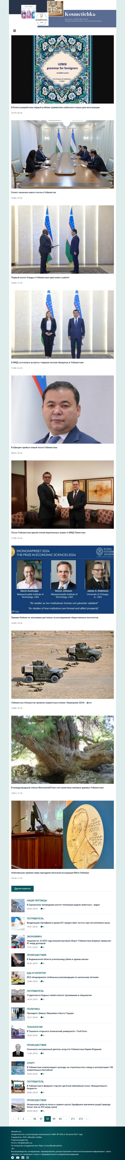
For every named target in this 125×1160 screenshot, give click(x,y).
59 (54, 1118)
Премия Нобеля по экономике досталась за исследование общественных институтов (54, 617)
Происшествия (36, 955)
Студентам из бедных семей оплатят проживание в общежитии (59, 995)
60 (60, 1118)
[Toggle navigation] (14, 31)
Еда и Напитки (36, 973)
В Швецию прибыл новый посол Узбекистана (34, 447)
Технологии (35, 1027)
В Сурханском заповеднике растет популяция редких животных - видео (63, 905)
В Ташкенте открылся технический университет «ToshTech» (57, 1031)
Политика (33, 1009)
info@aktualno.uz (24, 1143)
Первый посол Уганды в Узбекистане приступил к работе (40, 277)
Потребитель (35, 918)
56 (34, 1118)
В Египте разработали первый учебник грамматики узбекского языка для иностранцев (55, 107)
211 (73, 1118)
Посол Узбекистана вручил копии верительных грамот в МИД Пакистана (48, 532)
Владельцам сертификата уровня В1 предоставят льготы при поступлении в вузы (68, 923)
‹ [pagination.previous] (13, 1118)
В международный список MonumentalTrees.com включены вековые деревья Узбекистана (57, 787)
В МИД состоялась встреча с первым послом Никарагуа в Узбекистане (47, 362)
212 (81, 1118)
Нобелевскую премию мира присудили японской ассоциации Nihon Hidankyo (50, 873)
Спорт (31, 1063)
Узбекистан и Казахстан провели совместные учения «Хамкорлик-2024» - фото (51, 703)
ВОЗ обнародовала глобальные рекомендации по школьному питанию (63, 977)
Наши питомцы (37, 900)
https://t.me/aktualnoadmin (50, 1146)
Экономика (34, 936)
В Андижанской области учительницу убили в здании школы (57, 959)
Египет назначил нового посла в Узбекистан (33, 192)
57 (41, 1118)
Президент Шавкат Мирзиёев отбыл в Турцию (50, 1013)
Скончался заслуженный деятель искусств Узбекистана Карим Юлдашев (64, 1049)
